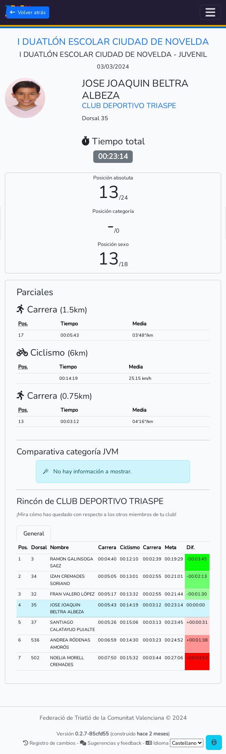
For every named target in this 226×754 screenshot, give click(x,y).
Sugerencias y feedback (110, 742)
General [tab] (33, 533)
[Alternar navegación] (210, 12)
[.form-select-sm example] (186, 743)
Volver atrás (28, 12)
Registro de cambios (49, 742)
